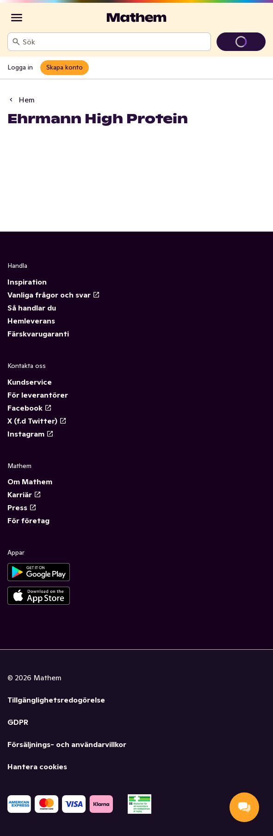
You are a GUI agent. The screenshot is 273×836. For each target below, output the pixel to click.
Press (22, 507)
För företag (28, 520)
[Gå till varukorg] (241, 41)
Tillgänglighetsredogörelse (56, 699)
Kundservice (29, 381)
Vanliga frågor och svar (53, 294)
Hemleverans (31, 320)
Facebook (29, 407)
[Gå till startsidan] (136, 17)
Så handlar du (31, 307)
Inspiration (27, 281)
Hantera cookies (37, 766)
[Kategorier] (16, 17)
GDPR (17, 722)
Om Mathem (29, 481)
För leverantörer (37, 394)
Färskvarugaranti (38, 333)
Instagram (30, 433)
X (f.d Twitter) (37, 420)
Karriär (24, 494)
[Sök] (16, 41)
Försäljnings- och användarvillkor (66, 744)
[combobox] (115, 42)
